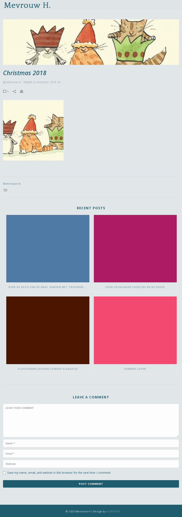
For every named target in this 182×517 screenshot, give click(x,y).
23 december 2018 (44, 82)
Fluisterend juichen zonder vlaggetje (48, 369)
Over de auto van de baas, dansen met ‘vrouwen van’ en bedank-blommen (48, 287)
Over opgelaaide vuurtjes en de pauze (135, 287)
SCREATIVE (114, 511)
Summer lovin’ (135, 369)
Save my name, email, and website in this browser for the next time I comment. (59, 473)
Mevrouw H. (14, 82)
